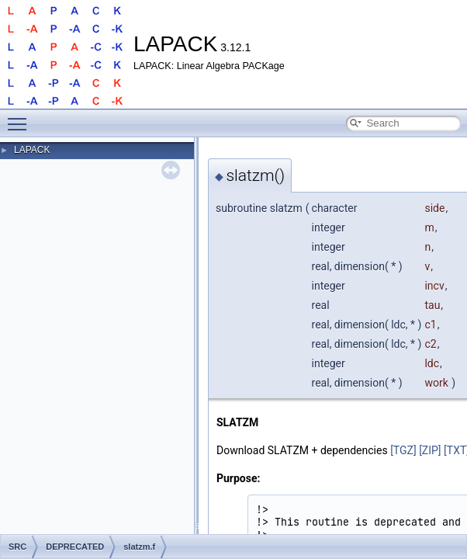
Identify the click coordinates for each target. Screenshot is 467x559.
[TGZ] (403, 450)
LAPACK (32, 149)
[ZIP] (430, 450)
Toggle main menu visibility (21, 117)
